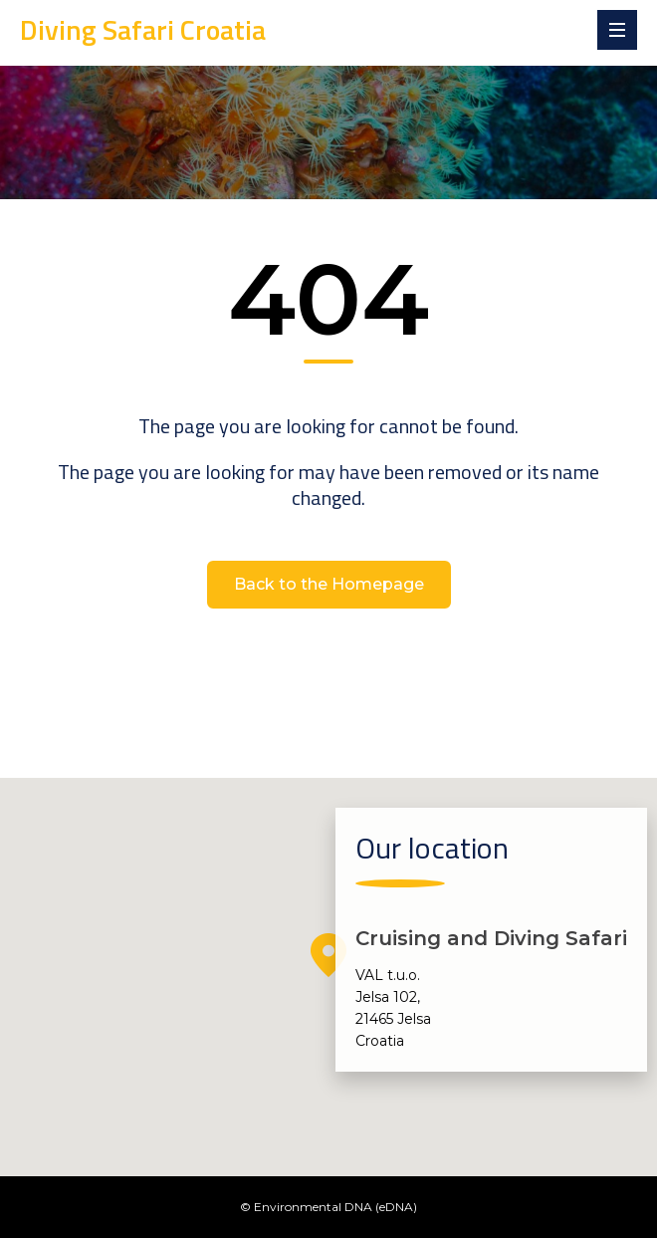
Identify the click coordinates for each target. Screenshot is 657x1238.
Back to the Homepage (329, 584)
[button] (328, 955)
